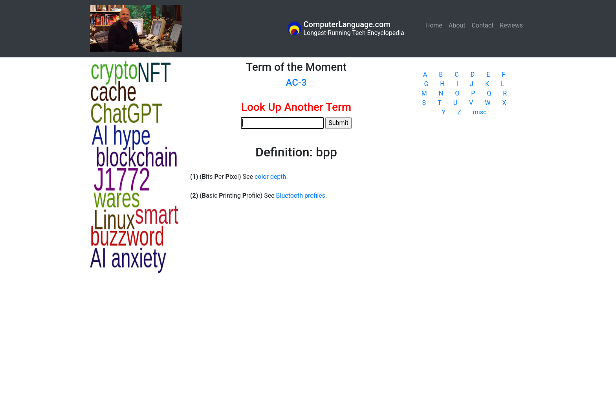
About (457, 25)
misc (480, 112)
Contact (482, 25)
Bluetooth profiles (300, 195)
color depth (270, 176)
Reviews (511, 25)
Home (435, 25)
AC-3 (296, 82)
